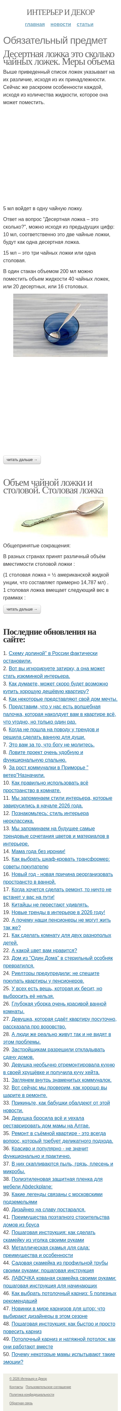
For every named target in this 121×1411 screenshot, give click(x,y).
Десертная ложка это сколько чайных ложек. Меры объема (58, 57)
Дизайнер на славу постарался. (49, 1209)
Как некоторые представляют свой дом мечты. (63, 699)
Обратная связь (21, 1403)
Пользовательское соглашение (48, 1387)
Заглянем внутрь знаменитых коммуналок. (62, 1080)
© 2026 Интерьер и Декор (28, 1379)
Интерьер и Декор (61, 12)
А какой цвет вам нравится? (44, 950)
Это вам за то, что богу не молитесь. (52, 744)
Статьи (85, 24)
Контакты (16, 1387)
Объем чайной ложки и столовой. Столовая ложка (53, 486)
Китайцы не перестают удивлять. (50, 904)
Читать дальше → (22, 460)
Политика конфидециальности (31, 1394)
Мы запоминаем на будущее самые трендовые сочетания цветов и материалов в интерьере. (56, 836)
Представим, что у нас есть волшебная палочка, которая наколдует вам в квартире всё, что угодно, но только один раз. (59, 714)
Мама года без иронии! (39, 851)
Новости (60, 24)
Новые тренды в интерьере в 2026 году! (58, 912)
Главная (35, 24)
